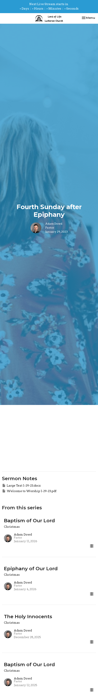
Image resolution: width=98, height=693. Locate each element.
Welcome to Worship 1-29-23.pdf (29, 491)
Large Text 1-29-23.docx (21, 485)
